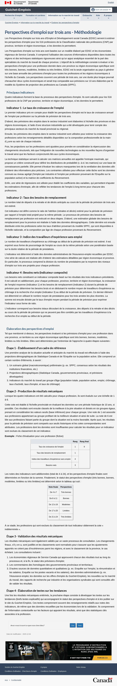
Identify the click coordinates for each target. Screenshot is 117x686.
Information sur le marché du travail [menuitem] (63, 16)
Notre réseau (81, 667)
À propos (44, 667)
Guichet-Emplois (18, 10)
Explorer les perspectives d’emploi (65, 23)
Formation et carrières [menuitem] (35, 16)
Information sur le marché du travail (35, 23)
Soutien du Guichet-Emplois (15, 667)
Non (80, 625)
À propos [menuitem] (108, 16)
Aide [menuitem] (98, 16)
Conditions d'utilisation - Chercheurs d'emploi (21, 671)
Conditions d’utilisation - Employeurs (53, 671)
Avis (6, 680)
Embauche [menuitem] (87, 16)
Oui (72, 625)
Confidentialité (16, 680)
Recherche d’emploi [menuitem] (13, 16)
